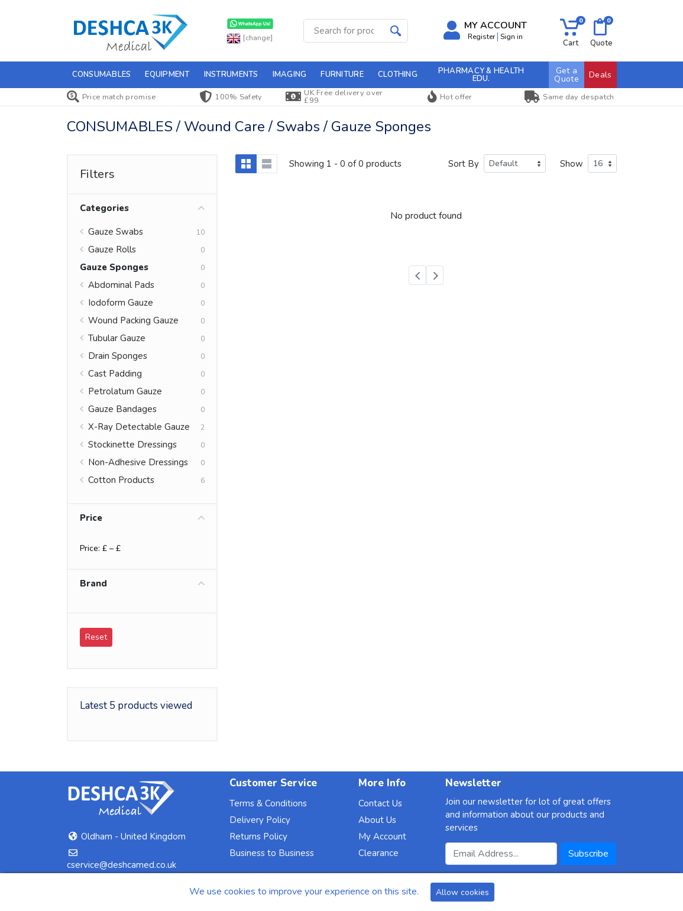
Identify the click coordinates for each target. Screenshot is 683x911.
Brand (142, 583)
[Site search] (344, 31)
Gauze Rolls (112, 249)
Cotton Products (121, 480)
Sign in (511, 36)
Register (481, 36)
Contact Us (380, 803)
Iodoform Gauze (120, 302)
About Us (377, 820)
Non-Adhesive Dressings (138, 462)
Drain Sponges (117, 356)
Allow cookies (462, 892)
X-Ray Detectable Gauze (139, 427)
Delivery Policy (259, 820)
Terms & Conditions (268, 803)
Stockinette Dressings (132, 444)
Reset (96, 637)
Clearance (378, 853)
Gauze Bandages (122, 409)
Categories (142, 208)
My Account (382, 836)
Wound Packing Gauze (133, 320)
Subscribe (588, 853)
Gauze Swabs (115, 231)
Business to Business (271, 853)
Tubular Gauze (116, 338)
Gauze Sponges (114, 267)
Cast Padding (115, 373)
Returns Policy (258, 836)
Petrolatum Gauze (125, 391)
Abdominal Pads (121, 285)
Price (142, 518)
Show (571, 164)
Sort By (463, 164)
